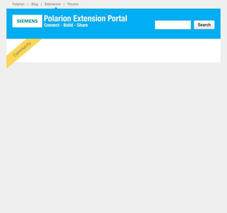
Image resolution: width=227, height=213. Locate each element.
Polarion (18, 4)
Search (204, 24)
